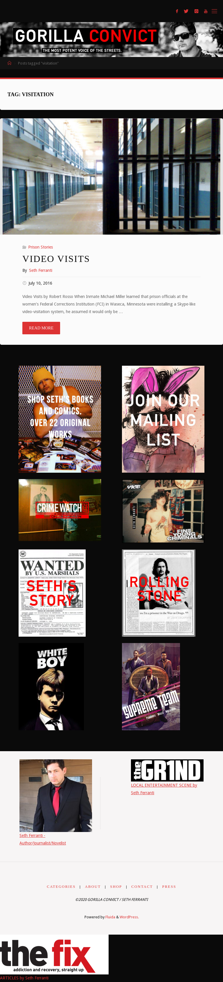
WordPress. (129, 917)
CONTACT (142, 886)
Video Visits (56, 258)
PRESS (169, 886)
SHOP (116, 886)
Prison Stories (40, 247)
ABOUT (93, 886)
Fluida (110, 917)
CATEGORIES (61, 886)
